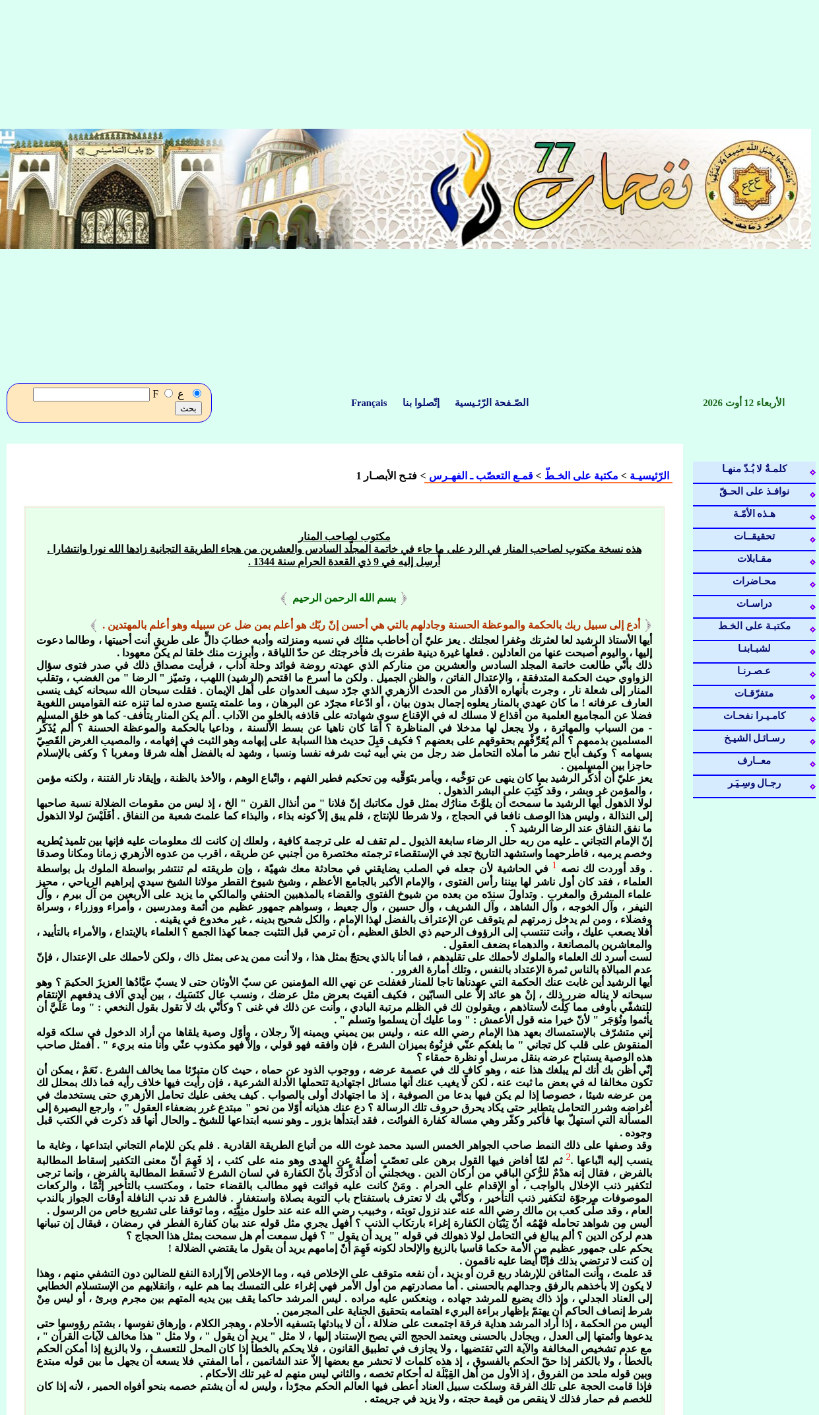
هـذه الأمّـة (754, 513)
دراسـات (754, 603)
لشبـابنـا (754, 648)
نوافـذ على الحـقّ (754, 491)
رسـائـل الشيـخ (754, 738)
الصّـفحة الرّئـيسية (491, 402)
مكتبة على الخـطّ (581, 475)
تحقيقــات (754, 536)
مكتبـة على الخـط (754, 626)
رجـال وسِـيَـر (754, 783)
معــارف (754, 760)
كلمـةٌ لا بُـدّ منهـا (754, 469)
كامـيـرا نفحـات (754, 715)
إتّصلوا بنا (421, 402)
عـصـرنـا (754, 671)
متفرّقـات (754, 693)
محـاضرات (754, 581)
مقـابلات (754, 558)
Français (370, 402)
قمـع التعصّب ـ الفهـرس (481, 475)
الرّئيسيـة (648, 475)
